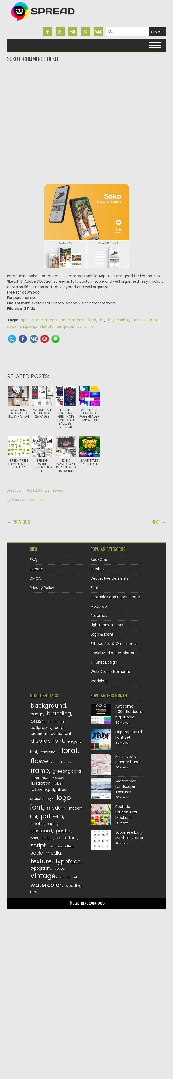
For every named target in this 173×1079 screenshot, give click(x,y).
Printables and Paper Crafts (115, 597)
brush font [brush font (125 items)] (56, 721)
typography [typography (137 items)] (41, 868)
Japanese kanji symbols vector (129, 835)
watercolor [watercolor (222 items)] (46, 885)
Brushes (98, 569)
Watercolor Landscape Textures (125, 786)
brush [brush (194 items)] (38, 721)
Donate (36, 569)
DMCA (35, 578)
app (24, 320)
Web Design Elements (110, 671)
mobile (123, 320)
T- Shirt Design (104, 662)
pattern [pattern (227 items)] (52, 816)
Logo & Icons (102, 634)
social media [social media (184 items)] (46, 853)
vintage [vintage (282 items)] (43, 875)
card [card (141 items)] (59, 727)
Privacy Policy (42, 587)
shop (11, 326)
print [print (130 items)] (34, 838)
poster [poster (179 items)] (63, 830)
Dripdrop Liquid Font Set (128, 734)
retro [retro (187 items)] (47, 837)
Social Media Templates (112, 652)
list (110, 320)
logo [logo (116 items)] (50, 799)
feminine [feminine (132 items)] (48, 751)
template (64, 326)
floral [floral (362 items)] (68, 750)
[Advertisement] (86, 83)
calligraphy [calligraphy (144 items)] (41, 727)
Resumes (99, 615)
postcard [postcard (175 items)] (41, 830)
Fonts (95, 587)
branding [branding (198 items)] (59, 713)
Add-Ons (99, 559)
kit (102, 320)
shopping (28, 326)
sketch (46, 326)
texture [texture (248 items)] (41, 861)
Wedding (99, 680)
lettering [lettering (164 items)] (40, 789)
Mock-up (99, 606)
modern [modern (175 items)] (56, 808)
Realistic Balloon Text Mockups (126, 812)
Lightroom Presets (107, 625)
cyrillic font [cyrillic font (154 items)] (61, 733)
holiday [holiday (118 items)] (58, 778)
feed (92, 320)
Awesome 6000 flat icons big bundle (129, 712)
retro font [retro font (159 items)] (67, 838)
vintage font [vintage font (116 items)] (68, 877)
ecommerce (72, 320)
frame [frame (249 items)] (40, 770)
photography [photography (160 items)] (45, 824)
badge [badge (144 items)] (37, 714)
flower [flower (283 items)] (41, 760)
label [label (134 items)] (58, 783)
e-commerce (44, 320)
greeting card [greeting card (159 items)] (67, 771)
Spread (58, 491)
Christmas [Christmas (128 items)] (39, 734)
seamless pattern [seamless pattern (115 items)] (62, 846)
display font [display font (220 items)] (47, 741)
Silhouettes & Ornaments (114, 643)
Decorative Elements (109, 578)
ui (78, 326)
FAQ (33, 559)
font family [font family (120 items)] (62, 762)
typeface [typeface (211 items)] (68, 861)
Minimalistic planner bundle (129, 759)
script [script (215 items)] (38, 845)
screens (151, 320)
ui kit (89, 326)
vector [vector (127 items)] (60, 868)
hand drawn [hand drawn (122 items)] (40, 778)
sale (137, 320)
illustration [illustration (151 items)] (41, 783)
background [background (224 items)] (48, 706)
